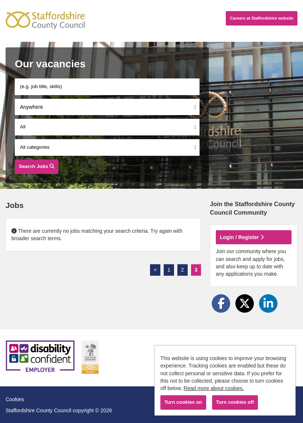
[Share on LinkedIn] (268, 303)
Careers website (261, 18)
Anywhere (31, 107)
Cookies (15, 399)
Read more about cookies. (214, 388)
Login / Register (242, 237)
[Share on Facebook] (221, 303)
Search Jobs (36, 166)
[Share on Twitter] (244, 303)
